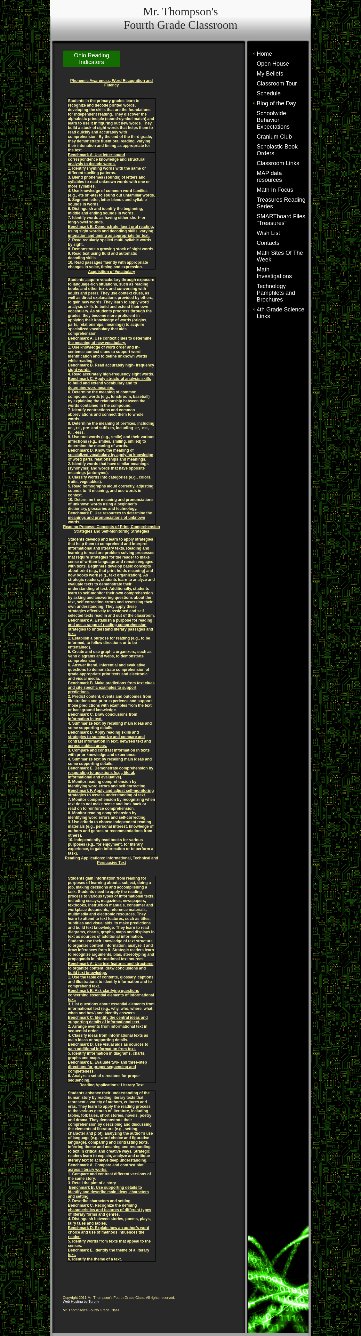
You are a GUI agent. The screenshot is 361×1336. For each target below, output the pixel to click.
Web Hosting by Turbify (81, 1301)
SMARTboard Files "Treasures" (281, 219)
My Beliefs (270, 73)
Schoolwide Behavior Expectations (273, 120)
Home (264, 54)
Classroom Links (278, 163)
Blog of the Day (276, 103)
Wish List (268, 233)
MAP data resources (269, 176)
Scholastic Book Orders (277, 150)
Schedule (269, 93)
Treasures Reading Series (281, 203)
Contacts (268, 243)
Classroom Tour (277, 83)
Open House (273, 63)
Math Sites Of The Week (280, 256)
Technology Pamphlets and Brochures (276, 293)
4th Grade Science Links (280, 312)
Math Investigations (274, 272)
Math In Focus (275, 190)
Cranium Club (274, 136)
